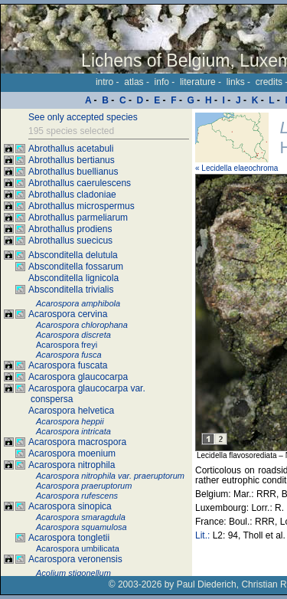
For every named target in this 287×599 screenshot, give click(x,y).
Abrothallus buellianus (73, 171)
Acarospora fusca (69, 354)
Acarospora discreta (73, 334)
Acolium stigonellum (73, 573)
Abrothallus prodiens (70, 229)
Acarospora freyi (66, 344)
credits (269, 82)
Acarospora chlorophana (82, 324)
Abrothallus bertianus (71, 160)
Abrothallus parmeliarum (78, 217)
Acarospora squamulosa (81, 527)
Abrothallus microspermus (81, 206)
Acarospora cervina (67, 314)
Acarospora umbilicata (77, 548)
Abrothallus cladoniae (72, 194)
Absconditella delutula (73, 255)
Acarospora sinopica (70, 506)
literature (198, 82)
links (236, 82)
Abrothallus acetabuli (70, 148)
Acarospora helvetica (71, 410)
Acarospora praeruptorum (84, 485)
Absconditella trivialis (70, 289)
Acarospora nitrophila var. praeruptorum (110, 475)
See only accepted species (83, 117)
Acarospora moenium (72, 453)
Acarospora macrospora (77, 442)
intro (104, 82)
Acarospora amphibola (78, 303)
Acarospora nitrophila (71, 465)
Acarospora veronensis (75, 559)
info (162, 82)
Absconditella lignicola (73, 278)
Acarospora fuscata (67, 365)
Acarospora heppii (70, 421)
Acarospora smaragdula (81, 517)
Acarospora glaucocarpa (78, 377)
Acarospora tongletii (68, 537)
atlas (133, 82)
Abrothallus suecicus (70, 240)
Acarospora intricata (73, 431)
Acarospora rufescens (77, 495)
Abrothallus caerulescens (79, 183)
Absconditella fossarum (75, 266)
